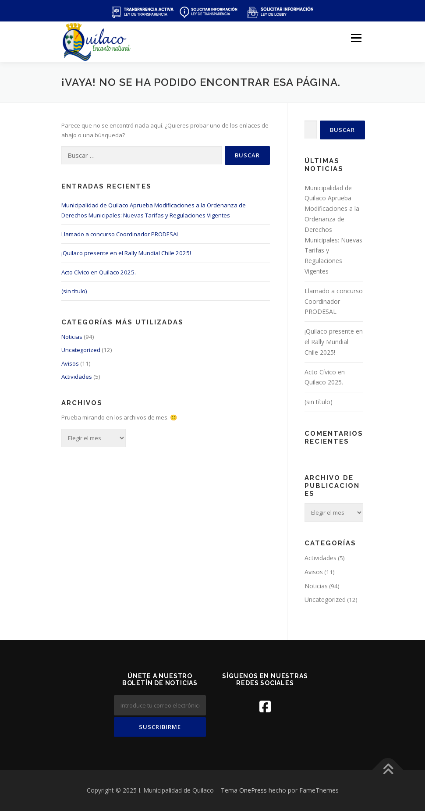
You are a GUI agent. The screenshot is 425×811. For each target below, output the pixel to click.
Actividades (76, 377)
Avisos (70, 363)
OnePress (253, 790)
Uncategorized (80, 350)
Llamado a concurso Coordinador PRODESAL (120, 234)
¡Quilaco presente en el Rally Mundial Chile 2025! (126, 253)
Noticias (71, 337)
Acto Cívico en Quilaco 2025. (98, 272)
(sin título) (74, 291)
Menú (356, 38)
